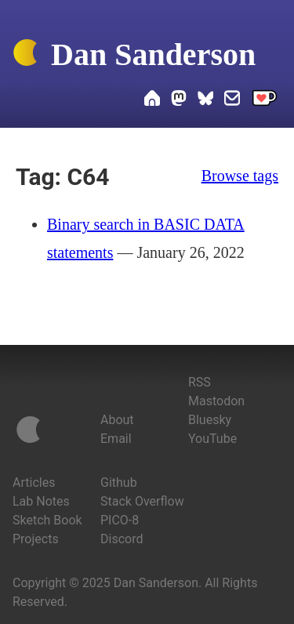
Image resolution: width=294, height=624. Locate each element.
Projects (36, 538)
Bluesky (209, 419)
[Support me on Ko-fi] (264, 100)
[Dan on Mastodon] (179, 100)
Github (118, 482)
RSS (199, 382)
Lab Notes (41, 501)
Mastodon (216, 401)
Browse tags (239, 175)
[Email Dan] (232, 100)
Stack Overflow (142, 501)
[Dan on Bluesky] (205, 100)
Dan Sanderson (153, 54)
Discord (121, 538)
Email (116, 438)
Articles (34, 482)
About (117, 419)
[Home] (25, 55)
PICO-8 (119, 520)
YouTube (212, 438)
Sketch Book (47, 520)
